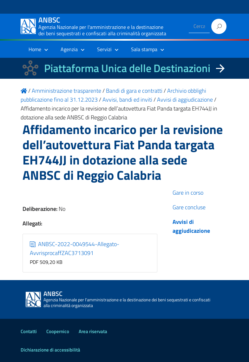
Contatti (29, 331)
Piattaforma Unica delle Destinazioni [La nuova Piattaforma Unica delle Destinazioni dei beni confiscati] (127, 68)
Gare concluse (189, 207)
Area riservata (93, 331)
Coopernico (57, 331)
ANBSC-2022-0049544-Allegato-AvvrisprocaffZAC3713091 (74, 248)
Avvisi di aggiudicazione (191, 226)
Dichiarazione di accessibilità (50, 349)
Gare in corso (188, 192)
